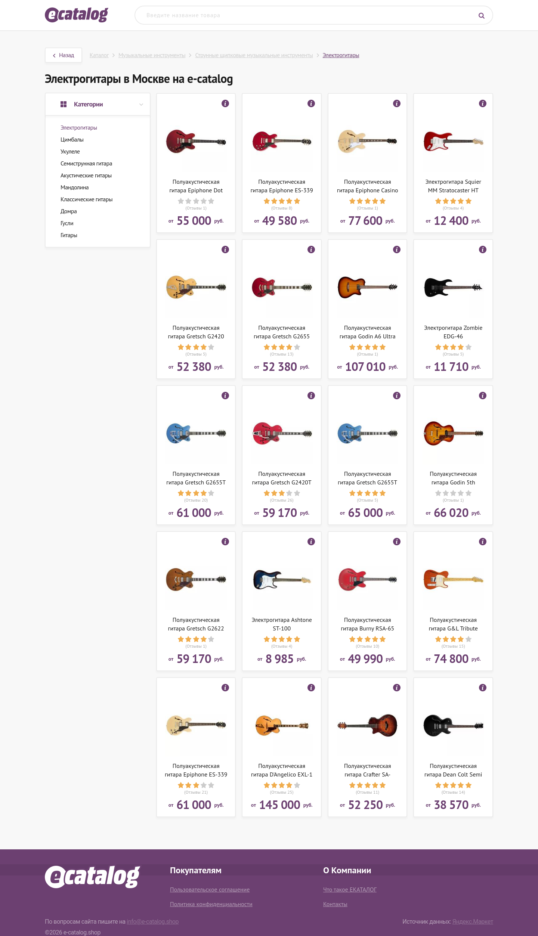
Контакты (335, 904)
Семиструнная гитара (86, 163)
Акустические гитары (86, 175)
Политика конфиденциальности (211, 904)
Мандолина (75, 187)
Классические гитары (86, 199)
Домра (69, 211)
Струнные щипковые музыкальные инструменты (254, 55)
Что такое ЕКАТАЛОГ (350, 889)
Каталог (99, 55)
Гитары (69, 235)
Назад (63, 55)
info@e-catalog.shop (153, 921)
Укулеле (70, 151)
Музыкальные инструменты (152, 55)
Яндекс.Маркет (472, 921)
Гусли (67, 223)
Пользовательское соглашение (210, 889)
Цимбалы (72, 139)
